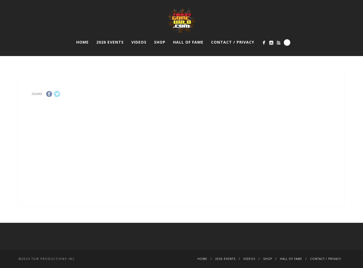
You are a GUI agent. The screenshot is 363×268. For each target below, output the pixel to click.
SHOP (159, 42)
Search (287, 42)
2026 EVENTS (110, 42)
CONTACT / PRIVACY (232, 42)
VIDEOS (139, 42)
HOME (82, 42)
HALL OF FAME (188, 42)
